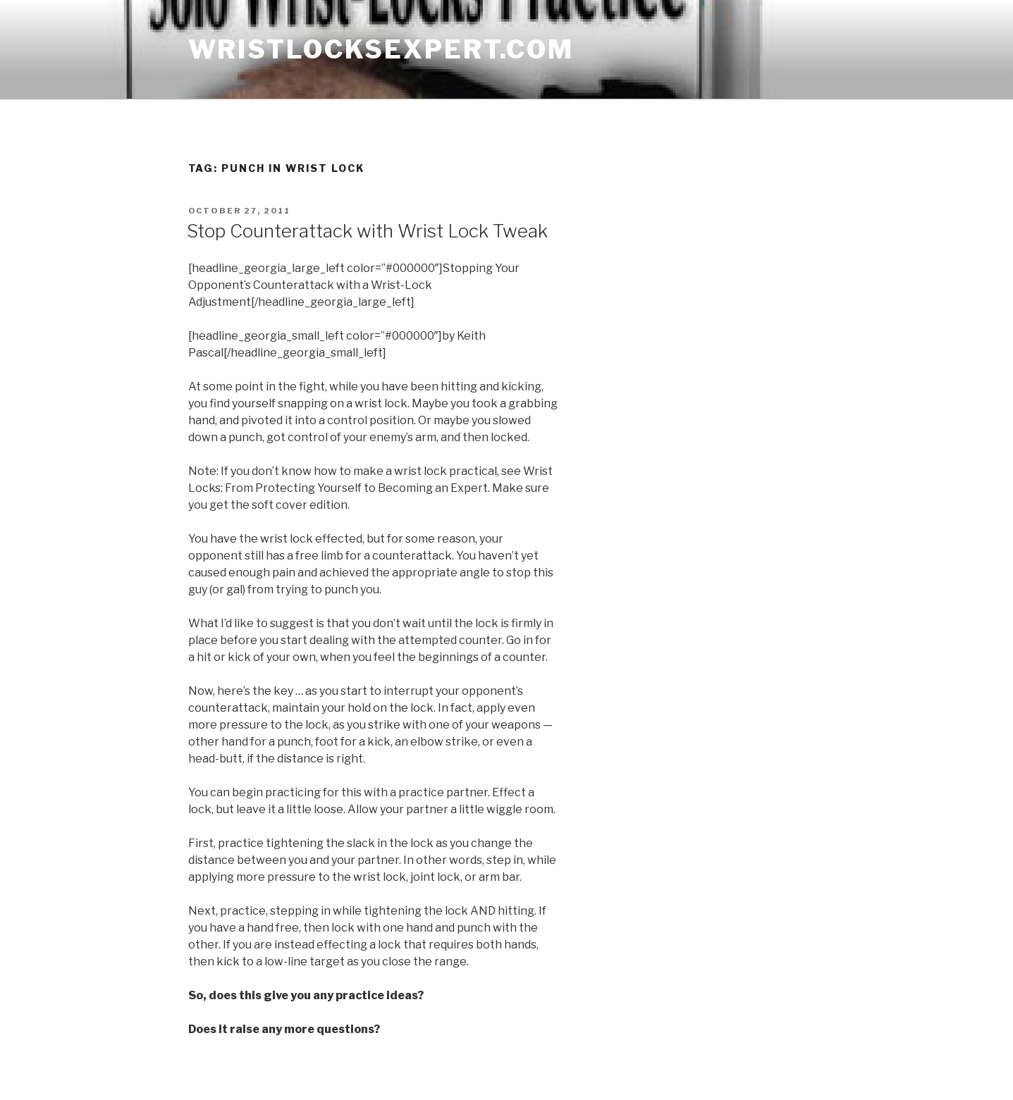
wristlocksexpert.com (381, 49)
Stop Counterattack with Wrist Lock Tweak (367, 231)
